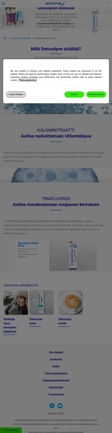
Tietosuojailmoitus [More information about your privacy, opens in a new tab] (27, 80)
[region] (56, 81)
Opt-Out (74, 94)
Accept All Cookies (96, 94)
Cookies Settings (16, 94)
